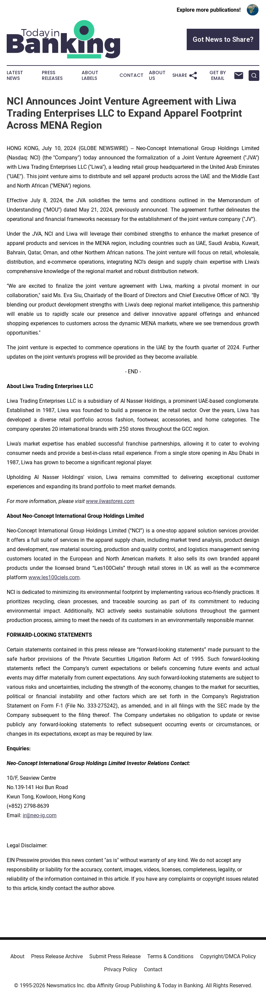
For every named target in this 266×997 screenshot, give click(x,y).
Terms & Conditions (170, 956)
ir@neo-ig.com (40, 815)
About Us (157, 75)
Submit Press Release (115, 956)
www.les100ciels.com (54, 577)
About (17, 956)
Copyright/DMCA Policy (228, 956)
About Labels (90, 75)
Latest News (15, 75)
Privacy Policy (120, 969)
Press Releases (52, 75)
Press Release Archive (57, 956)
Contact (131, 75)
